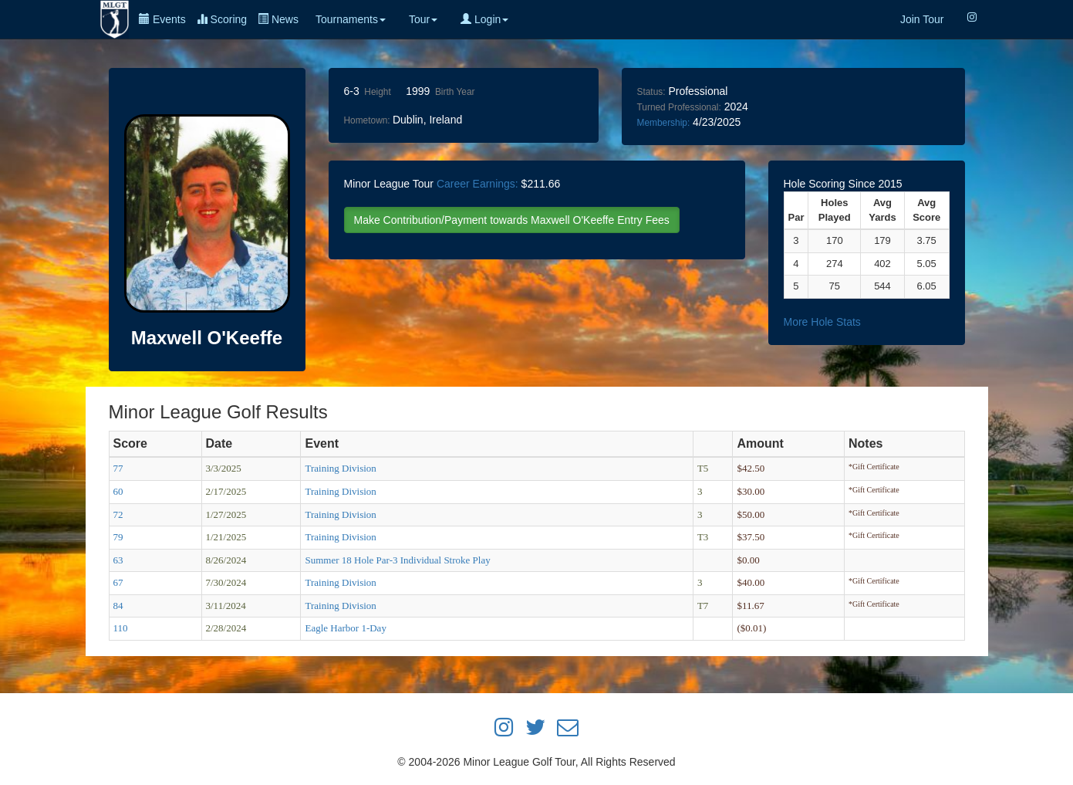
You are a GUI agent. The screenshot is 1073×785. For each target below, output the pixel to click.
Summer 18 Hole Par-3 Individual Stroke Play (397, 560)
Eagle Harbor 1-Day (345, 628)
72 (118, 514)
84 (118, 605)
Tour (423, 19)
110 (120, 628)
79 (118, 537)
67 (118, 582)
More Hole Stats (822, 322)
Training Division (340, 468)
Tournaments (350, 19)
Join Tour (922, 19)
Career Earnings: (477, 184)
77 (118, 468)
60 (118, 491)
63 (118, 560)
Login (484, 19)
